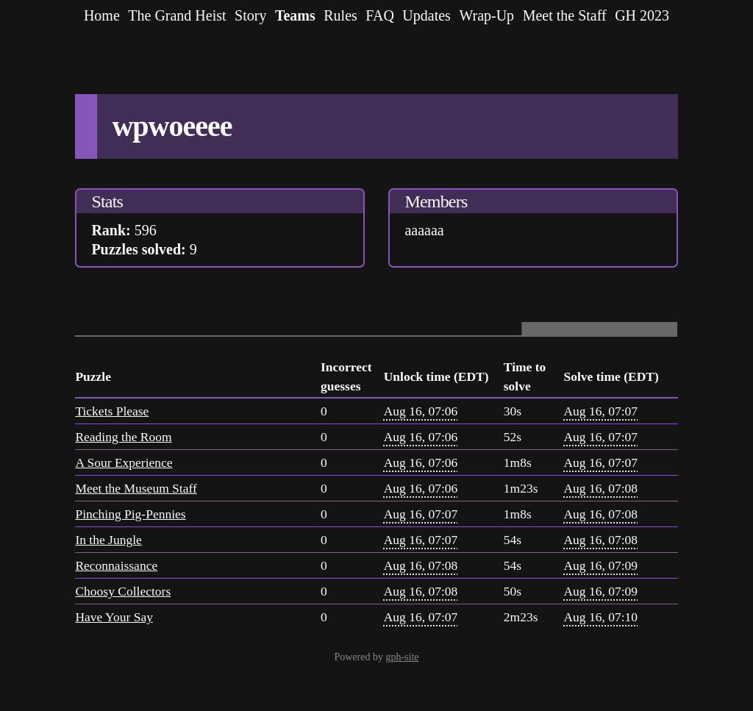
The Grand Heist (177, 15)
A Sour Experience (123, 462)
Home (102, 15)
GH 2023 (642, 15)
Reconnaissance (116, 565)
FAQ (379, 15)
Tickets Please (112, 411)
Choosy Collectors (123, 591)
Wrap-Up (486, 15)
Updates (426, 15)
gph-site (401, 656)
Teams (295, 15)
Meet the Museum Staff (135, 488)
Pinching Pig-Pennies (130, 514)
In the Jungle (108, 539)
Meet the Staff (565, 15)
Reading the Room (123, 436)
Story (250, 15)
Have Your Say (114, 617)
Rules (340, 15)
